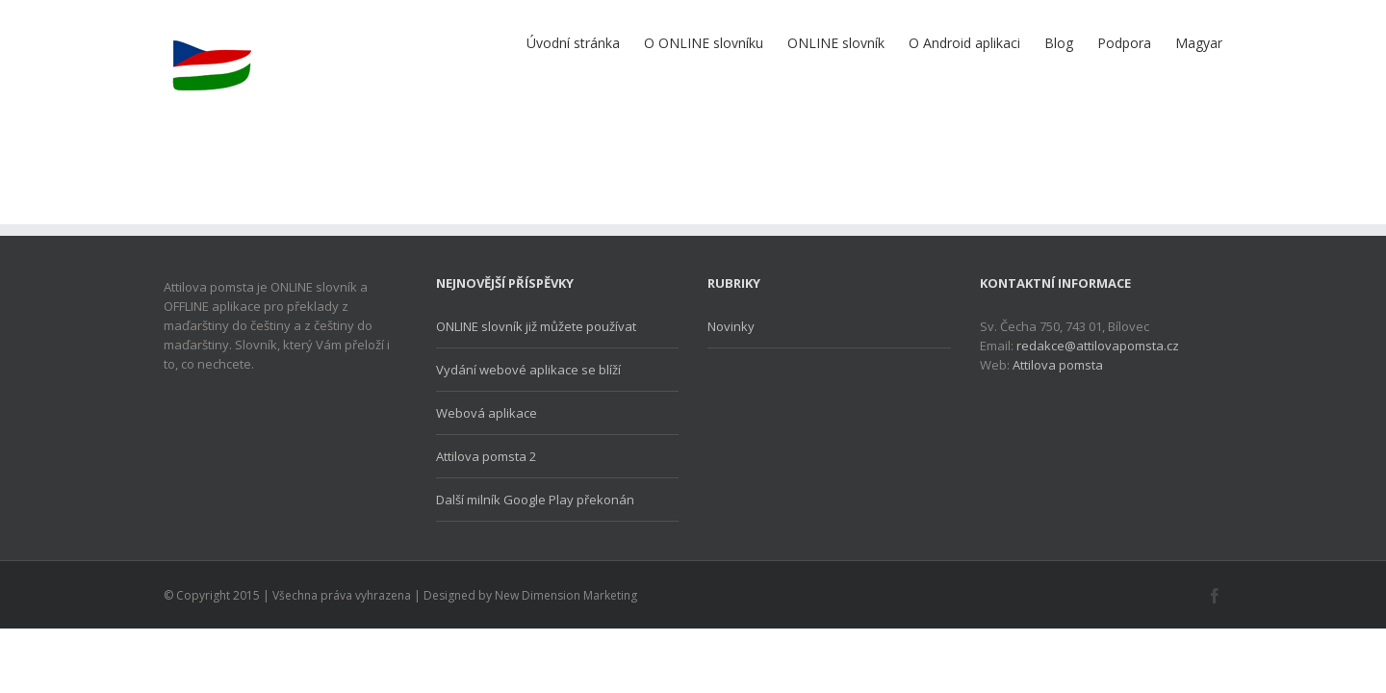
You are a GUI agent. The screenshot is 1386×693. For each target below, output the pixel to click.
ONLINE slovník (759, 43)
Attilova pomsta (1058, 364)
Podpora (1105, 43)
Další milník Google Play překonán (535, 499)
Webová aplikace (486, 413)
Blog (1020, 43)
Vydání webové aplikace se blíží (528, 369)
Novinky (731, 326)
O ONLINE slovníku (607, 43)
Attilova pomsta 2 (486, 456)
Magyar (1198, 43)
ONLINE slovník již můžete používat (536, 326)
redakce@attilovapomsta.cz (1097, 345)
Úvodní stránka (457, 43)
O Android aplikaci (906, 43)
